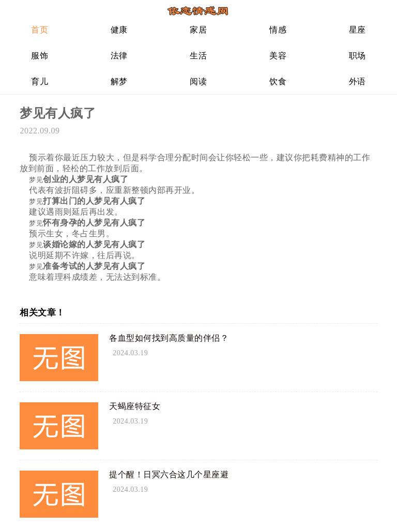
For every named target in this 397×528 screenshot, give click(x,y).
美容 (277, 55)
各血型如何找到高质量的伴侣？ (168, 338)
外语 (357, 81)
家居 (198, 29)
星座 (357, 29)
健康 (119, 29)
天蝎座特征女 (134, 406)
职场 (357, 55)
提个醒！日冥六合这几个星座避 (168, 474)
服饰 (39, 55)
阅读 (198, 81)
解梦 (119, 81)
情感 (277, 29)
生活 (198, 55)
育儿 (39, 81)
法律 (119, 55)
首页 (39, 29)
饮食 (277, 81)
